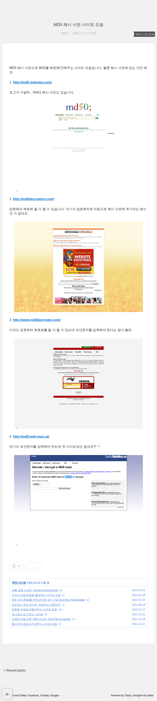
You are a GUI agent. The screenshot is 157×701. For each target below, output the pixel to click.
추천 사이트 (19, 582)
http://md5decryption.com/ (33, 199)
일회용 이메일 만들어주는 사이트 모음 (34, 609)
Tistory (128, 695)
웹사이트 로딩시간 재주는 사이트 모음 (34, 623)
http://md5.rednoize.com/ (32, 82)
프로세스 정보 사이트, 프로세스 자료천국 (36, 604)
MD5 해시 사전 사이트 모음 (78, 24)
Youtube (44, 695)
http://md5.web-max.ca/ (31, 436)
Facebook (33, 695)
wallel (150, 695)
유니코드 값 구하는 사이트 (27, 614)
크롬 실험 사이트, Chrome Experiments (35, 590)
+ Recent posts (14, 670)
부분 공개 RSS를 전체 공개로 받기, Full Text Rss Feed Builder (48, 599)
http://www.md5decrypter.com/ (37, 320)
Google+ (55, 695)
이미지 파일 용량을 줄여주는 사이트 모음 (36, 595)
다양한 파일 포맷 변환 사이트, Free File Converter (41, 619)
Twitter (23, 695)
